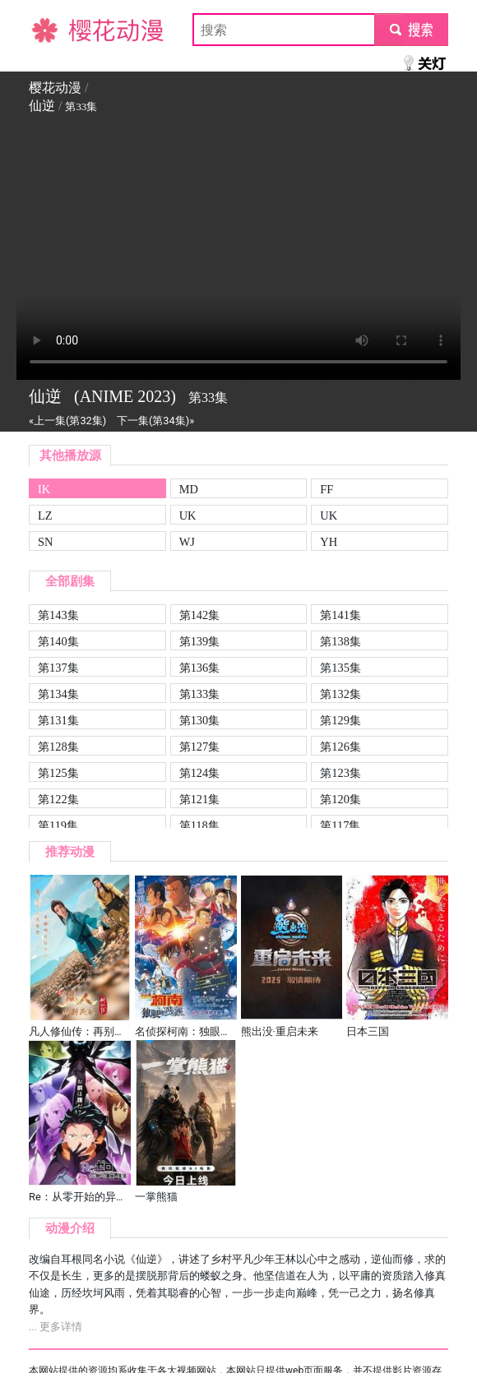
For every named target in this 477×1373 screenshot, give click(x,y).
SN (45, 541)
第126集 (340, 746)
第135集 (340, 667)
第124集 (199, 772)
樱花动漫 (55, 29)
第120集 (340, 799)
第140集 (58, 641)
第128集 (58, 746)
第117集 (340, 825)
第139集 (199, 641)
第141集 (340, 615)
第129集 (340, 720)
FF (326, 489)
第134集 (58, 693)
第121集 (199, 799)
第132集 (340, 693)
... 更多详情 (55, 1326)
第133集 (199, 693)
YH (328, 541)
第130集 (199, 720)
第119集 (58, 825)
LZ (45, 515)
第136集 (199, 667)
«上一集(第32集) (67, 420)
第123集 (340, 772)
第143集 (58, 615)
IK (44, 489)
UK (188, 515)
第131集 (58, 720)
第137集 (58, 667)
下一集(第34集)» (155, 420)
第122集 (58, 799)
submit (411, 29)
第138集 (340, 641)
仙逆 (42, 106)
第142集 (199, 615)
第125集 (58, 772)
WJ (187, 541)
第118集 (199, 825)
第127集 (199, 746)
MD (188, 489)
